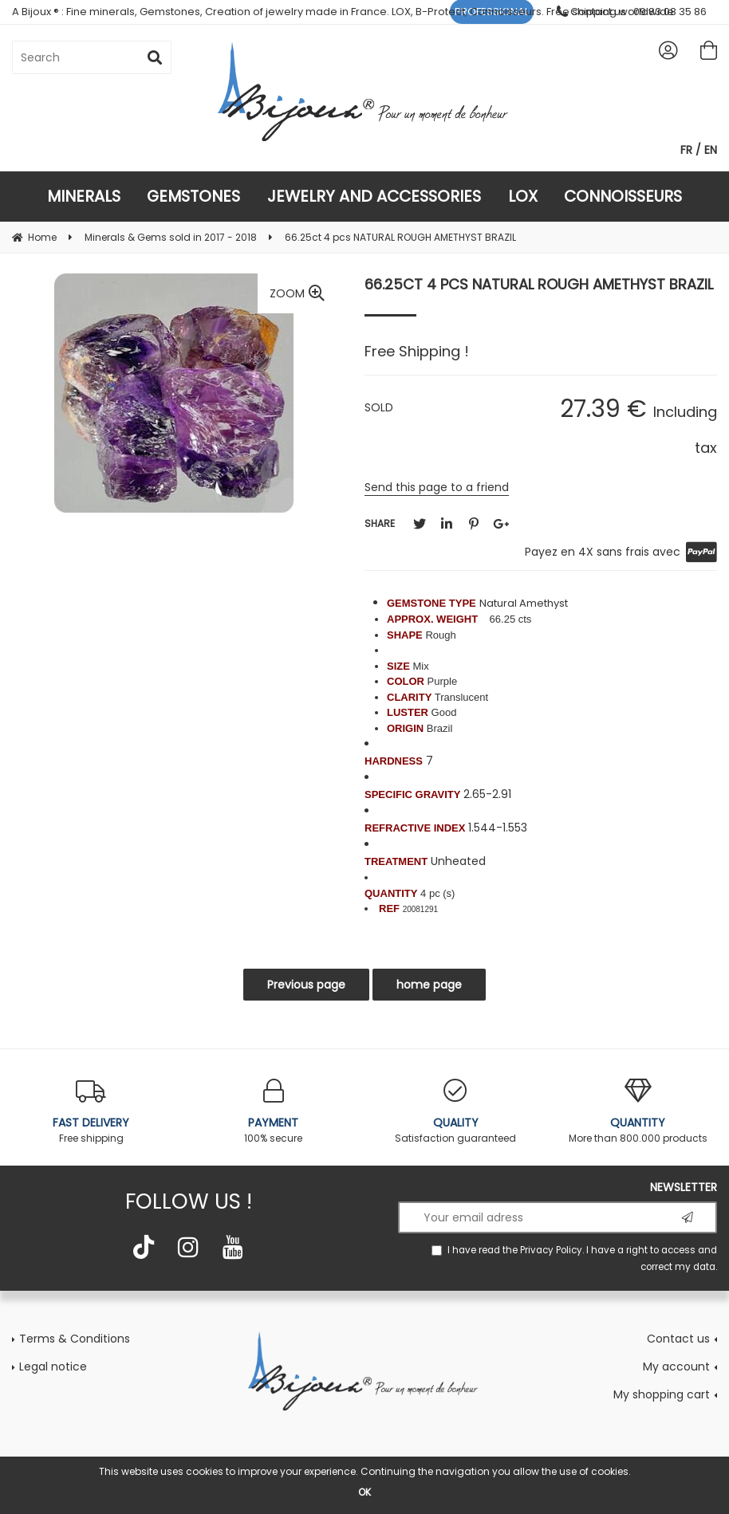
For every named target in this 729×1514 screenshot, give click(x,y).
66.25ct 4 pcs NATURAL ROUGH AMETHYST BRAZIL (538, 284)
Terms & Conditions (74, 1339)
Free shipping (91, 1112)
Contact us (678, 1339)
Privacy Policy (551, 1250)
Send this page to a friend (436, 487)
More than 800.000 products (638, 1112)
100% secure (274, 1112)
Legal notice (53, 1366)
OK (364, 1492)
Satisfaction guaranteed (455, 1112)
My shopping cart (661, 1394)
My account (676, 1366)
